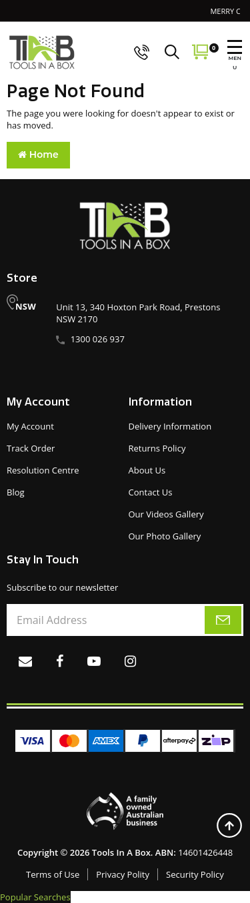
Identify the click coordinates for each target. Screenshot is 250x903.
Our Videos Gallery (166, 514)
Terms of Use (52, 874)
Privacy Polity (122, 874)
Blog (16, 492)
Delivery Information (170, 426)
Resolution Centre (43, 470)
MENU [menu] (234, 55)
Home (38, 154)
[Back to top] (229, 825)
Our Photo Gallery (165, 536)
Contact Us (151, 492)
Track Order (31, 448)
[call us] (142, 52)
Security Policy (195, 874)
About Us (147, 470)
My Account (30, 426)
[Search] (175, 52)
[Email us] (25, 661)
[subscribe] (223, 620)
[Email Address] (125, 620)
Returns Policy (157, 448)
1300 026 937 (98, 339)
